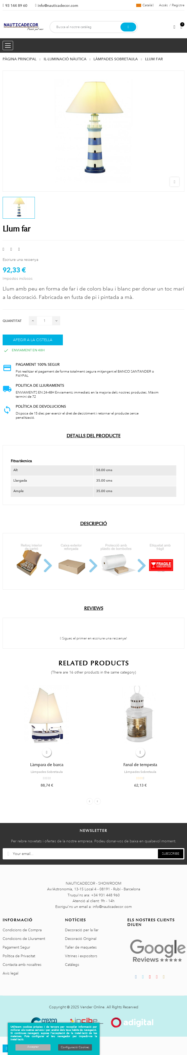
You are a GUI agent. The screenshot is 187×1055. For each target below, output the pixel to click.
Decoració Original (80, 938)
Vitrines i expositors (81, 956)
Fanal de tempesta (140, 764)
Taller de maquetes (81, 947)
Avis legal (10, 973)
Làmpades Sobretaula (47, 772)
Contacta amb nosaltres (22, 964)
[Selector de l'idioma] (145, 5)
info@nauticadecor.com (58, 5)
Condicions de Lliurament (24, 938)
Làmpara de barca (46, 764)
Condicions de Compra (22, 930)
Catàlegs (72, 964)
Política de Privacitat (19, 956)
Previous (89, 801)
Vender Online (92, 1007)
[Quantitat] (44, 320)
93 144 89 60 (16, 5)
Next (97, 801)
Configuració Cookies (75, 1047)
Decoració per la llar (81, 930)
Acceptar (33, 1047)
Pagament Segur (16, 947)
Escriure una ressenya (20, 259)
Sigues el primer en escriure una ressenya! (93, 638)
